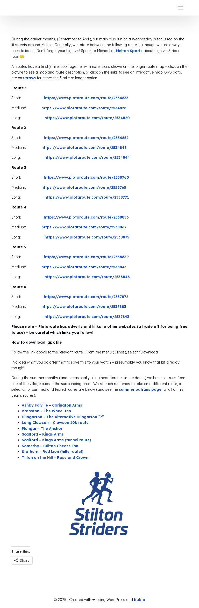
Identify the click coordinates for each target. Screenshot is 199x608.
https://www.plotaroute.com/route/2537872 (86, 296)
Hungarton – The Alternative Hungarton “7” (63, 417)
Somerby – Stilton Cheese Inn (50, 446)
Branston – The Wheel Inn (46, 411)
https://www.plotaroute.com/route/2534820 (87, 117)
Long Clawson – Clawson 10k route (55, 422)
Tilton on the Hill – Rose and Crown (55, 457)
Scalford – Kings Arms (43, 434)
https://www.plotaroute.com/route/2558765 (83, 187)
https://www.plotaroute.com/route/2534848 (84, 147)
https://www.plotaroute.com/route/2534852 (86, 137)
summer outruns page (140, 389)
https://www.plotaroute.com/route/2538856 (86, 217)
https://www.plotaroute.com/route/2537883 (83, 306)
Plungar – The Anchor (42, 428)
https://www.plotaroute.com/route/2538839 (86, 257)
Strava (29, 78)
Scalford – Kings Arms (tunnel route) (56, 440)
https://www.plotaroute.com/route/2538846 (87, 276)
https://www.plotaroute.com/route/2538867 (83, 227)
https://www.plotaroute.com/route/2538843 (83, 267)
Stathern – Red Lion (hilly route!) (52, 451)
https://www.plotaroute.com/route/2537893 (87, 316)
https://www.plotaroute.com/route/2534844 (87, 157)
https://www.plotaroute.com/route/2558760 (86, 177)
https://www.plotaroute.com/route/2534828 (83, 108)
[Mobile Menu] (180, 8)
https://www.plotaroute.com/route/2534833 (86, 98)
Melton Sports (129, 50)
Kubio (139, 599)
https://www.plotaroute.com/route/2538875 (87, 237)
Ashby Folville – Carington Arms (52, 405)
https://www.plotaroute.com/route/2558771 (87, 197)
